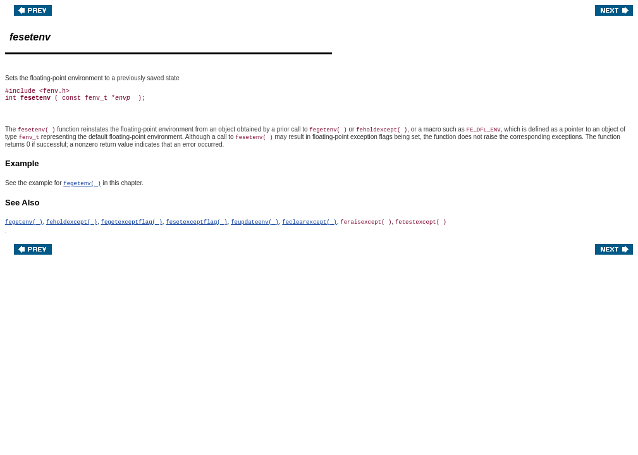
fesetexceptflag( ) (196, 222)
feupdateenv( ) (255, 222)
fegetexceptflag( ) (132, 222)
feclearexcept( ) (309, 222)
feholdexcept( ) (71, 222)
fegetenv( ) (82, 184)
